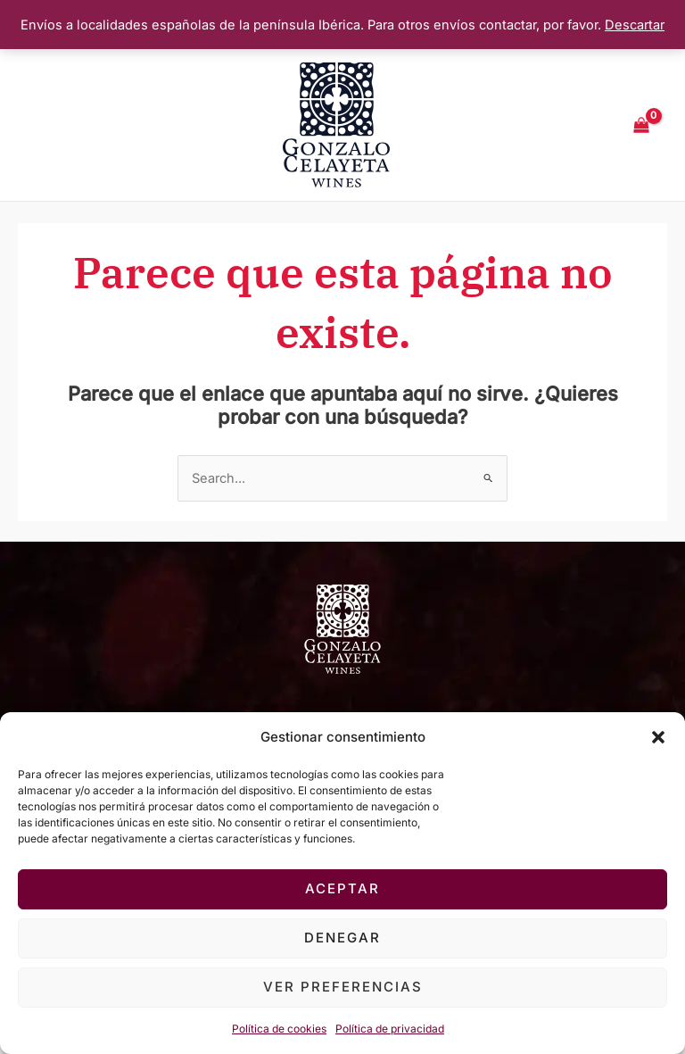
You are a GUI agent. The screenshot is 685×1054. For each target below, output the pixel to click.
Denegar (342, 937)
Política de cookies (279, 1028)
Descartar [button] (634, 25)
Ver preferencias (343, 986)
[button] (658, 737)
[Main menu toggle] (46, 125)
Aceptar (342, 888)
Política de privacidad (389, 1028)
